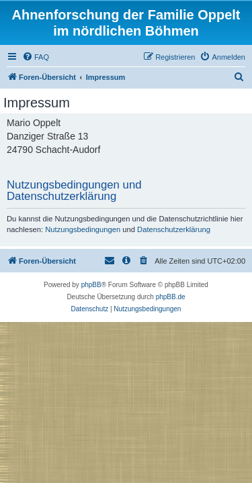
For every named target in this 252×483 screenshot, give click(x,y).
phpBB (91, 284)
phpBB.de (170, 297)
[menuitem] (35, 57)
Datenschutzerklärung (173, 229)
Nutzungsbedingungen (82, 229)
